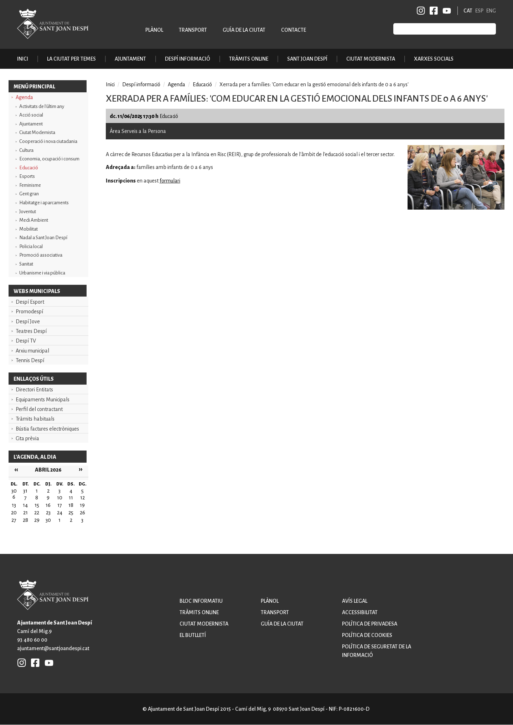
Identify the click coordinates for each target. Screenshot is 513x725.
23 (48, 512)
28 (25, 520)
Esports (27, 176)
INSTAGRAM (421, 11)
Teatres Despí (31, 331)
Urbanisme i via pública (42, 273)
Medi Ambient (33, 220)
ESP (479, 11)
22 (36, 512)
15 (37, 505)
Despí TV (26, 341)
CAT (467, 11)
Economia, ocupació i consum (49, 158)
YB (445, 11)
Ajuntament (31, 124)
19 (82, 505)
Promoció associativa (40, 255)
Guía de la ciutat (244, 30)
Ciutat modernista (204, 624)
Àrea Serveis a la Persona (138, 131)
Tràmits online (248, 59)
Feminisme (30, 185)
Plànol (154, 30)
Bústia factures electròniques (47, 429)
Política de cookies (367, 635)
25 (70, 512)
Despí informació (141, 84)
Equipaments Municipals (42, 399)
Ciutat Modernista (37, 132)
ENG (491, 11)
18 (70, 505)
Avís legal (354, 601)
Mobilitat (28, 229)
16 (48, 505)
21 (25, 512)
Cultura (26, 150)
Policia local (31, 246)
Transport (193, 30)
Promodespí (29, 311)
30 (48, 520)
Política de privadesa (369, 624)
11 (71, 497)
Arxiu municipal (32, 351)
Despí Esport (30, 302)
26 (82, 512)
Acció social (31, 115)
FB (432, 11)
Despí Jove (28, 321)
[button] (456, 208)
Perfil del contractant (39, 409)
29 (37, 520)
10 (59, 497)
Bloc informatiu (201, 601)
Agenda (24, 97)
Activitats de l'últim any (41, 106)
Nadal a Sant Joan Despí (43, 237)
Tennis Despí (30, 360)
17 (59, 505)
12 (82, 497)
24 (59, 512)
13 (14, 505)
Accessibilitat (360, 612)
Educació (28, 167)
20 (14, 512)
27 (13, 520)
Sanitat (26, 264)
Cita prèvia (27, 438)
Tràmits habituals (35, 419)
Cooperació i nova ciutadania (48, 141)
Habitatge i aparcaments (44, 202)
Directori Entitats (34, 389)
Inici (22, 59)
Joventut (27, 211)
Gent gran (29, 193)
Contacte (293, 30)
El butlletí (193, 635)
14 (25, 505)
